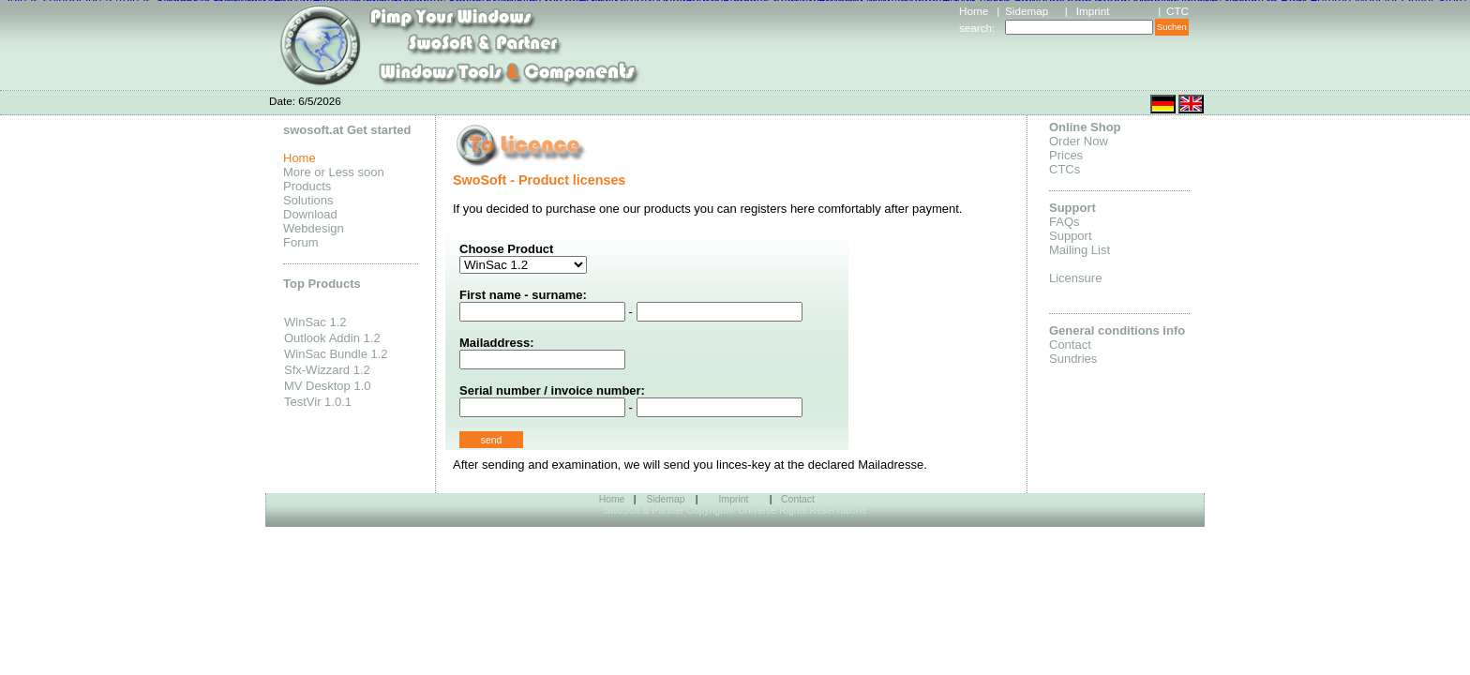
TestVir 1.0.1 (318, 402)
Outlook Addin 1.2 (332, 338)
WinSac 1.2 (315, 322)
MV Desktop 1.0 (327, 386)
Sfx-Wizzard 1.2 (327, 370)
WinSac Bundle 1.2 (336, 354)
